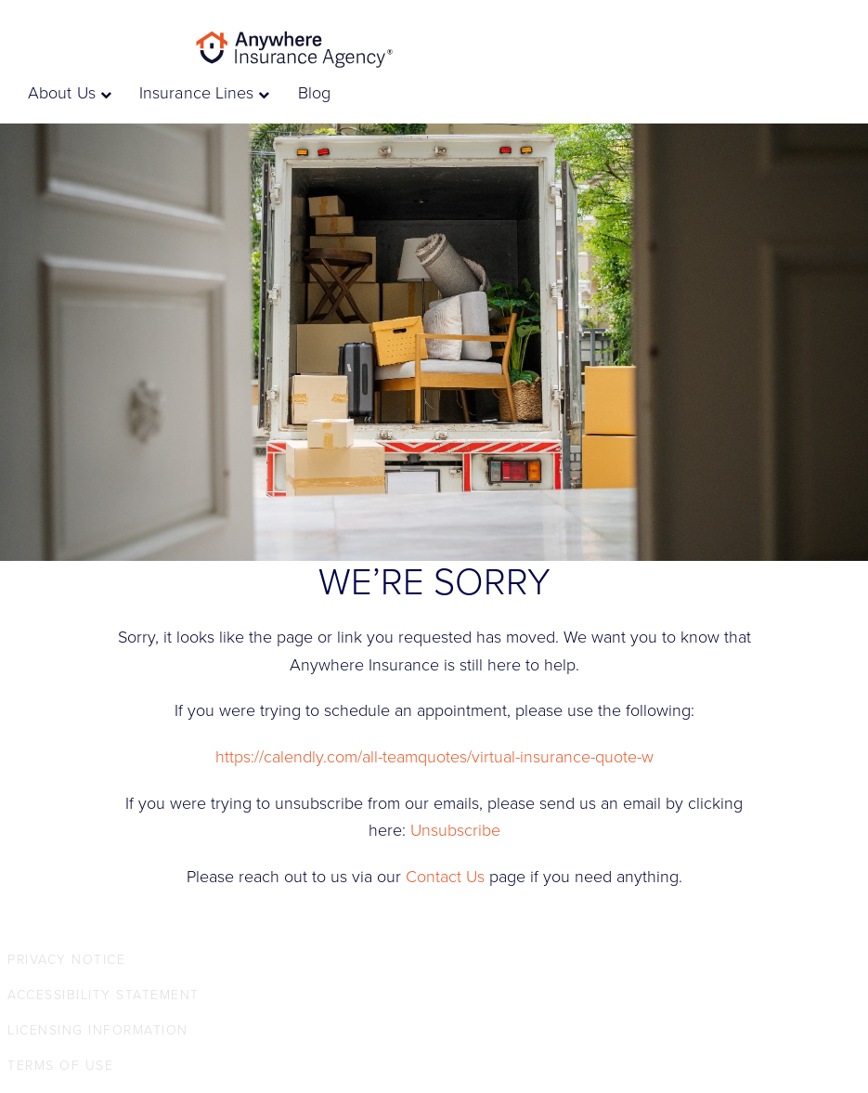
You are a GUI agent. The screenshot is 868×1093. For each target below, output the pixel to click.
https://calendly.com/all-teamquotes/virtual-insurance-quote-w (434, 757)
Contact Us (445, 876)
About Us (69, 93)
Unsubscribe (455, 830)
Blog (314, 93)
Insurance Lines (204, 93)
